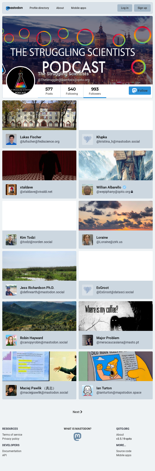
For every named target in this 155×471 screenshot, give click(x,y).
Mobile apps (78, 8)
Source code (123, 451)
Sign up (142, 8)
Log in (125, 8)
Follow (139, 90)
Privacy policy (10, 438)
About (60, 8)
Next (78, 412)
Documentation (11, 451)
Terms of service (12, 434)
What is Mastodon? (77, 428)
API (4, 455)
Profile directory (39, 8)
